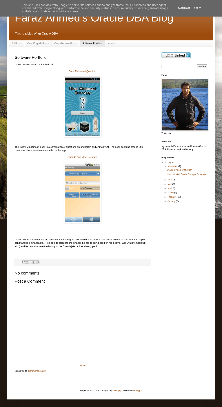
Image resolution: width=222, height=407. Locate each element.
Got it (197, 8)
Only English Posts (38, 43)
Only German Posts (65, 43)
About (111, 43)
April (170, 188)
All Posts (17, 43)
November (173, 166)
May (170, 184)
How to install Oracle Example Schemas (186, 174)
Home (82, 365)
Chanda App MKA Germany (82, 157)
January (172, 201)
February (172, 197)
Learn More (183, 8)
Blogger (138, 390)
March (171, 192)
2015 (167, 162)
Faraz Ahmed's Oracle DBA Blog (94, 18)
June (170, 179)
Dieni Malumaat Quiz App (82, 71)
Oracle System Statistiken (179, 170)
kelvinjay (116, 390)
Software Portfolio (92, 43)
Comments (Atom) (37, 371)
